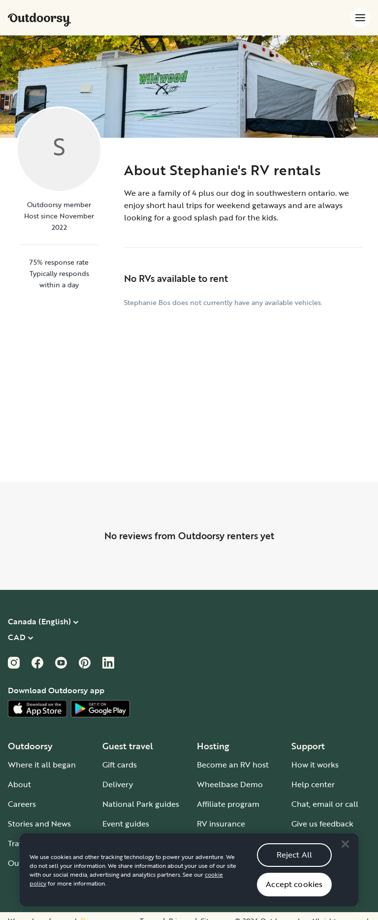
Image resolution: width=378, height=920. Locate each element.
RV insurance (221, 823)
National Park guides (140, 804)
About (19, 784)
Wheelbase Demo (230, 784)
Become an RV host (233, 764)
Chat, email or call (324, 804)
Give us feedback (322, 823)
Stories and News (39, 823)
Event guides (125, 823)
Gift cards (119, 764)
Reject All (295, 863)
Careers (22, 804)
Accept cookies (294, 892)
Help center (313, 784)
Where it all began (42, 764)
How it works (315, 764)
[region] (189, 878)
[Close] (345, 852)
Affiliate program (228, 804)
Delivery (117, 784)
